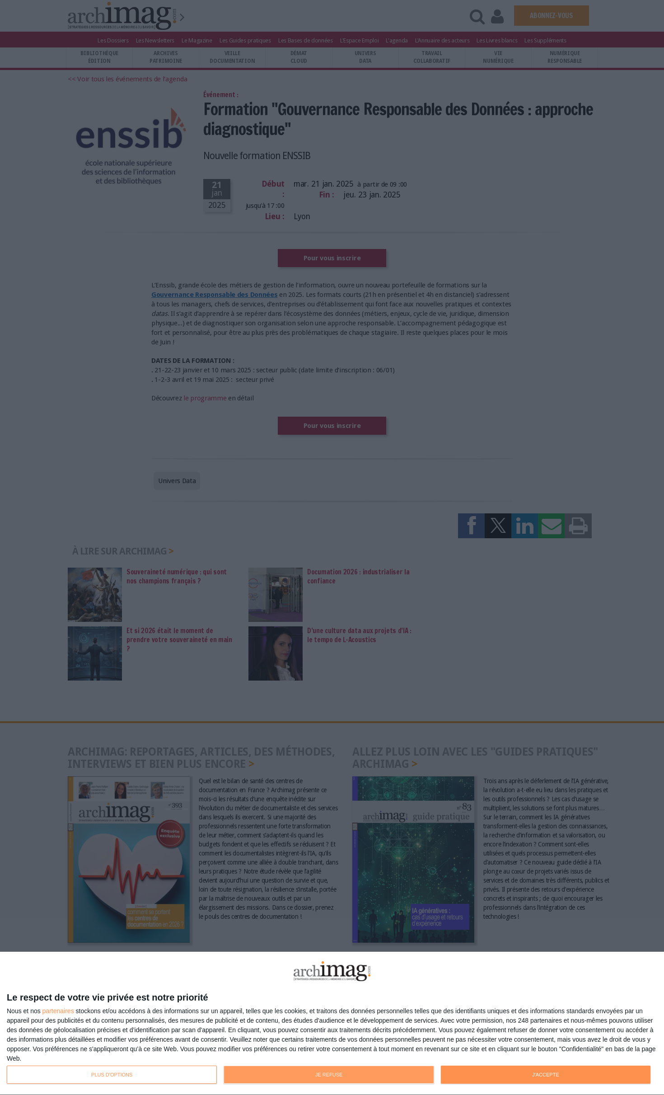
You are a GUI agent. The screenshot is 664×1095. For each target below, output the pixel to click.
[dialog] (332, 1023)
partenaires (58, 1011)
